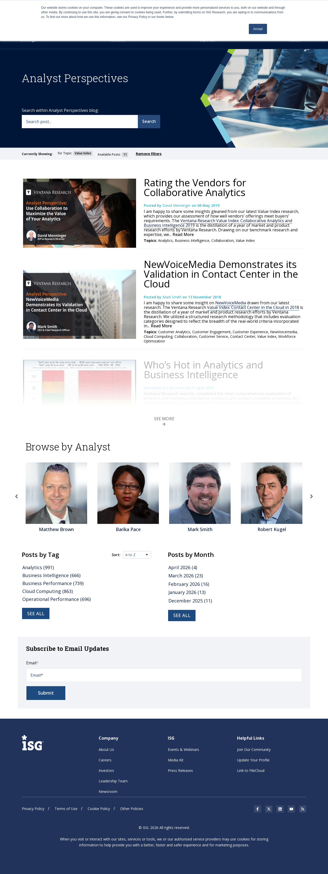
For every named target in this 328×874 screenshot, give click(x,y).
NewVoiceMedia (230, 303)
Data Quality (185, 422)
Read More (182, 234)
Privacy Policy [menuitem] (33, 808)
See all (35, 613)
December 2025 (190, 601)
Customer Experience (250, 331)
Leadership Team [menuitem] (113, 781)
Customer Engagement (211, 331)
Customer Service (213, 336)
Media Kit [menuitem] (175, 760)
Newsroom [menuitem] (108, 791)
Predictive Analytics (213, 422)
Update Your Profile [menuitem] (253, 760)
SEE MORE (164, 421)
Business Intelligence (192, 240)
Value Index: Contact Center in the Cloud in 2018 (253, 307)
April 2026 (182, 567)
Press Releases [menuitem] (180, 770)
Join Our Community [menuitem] (254, 749)
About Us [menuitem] (106, 749)
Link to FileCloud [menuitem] (250, 770)
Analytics (165, 240)
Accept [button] (258, 29)
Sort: (116, 555)
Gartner (237, 422)
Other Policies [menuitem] (131, 808)
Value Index (245, 240)
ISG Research (174, 387)
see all (181, 615)
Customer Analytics (174, 331)
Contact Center (242, 336)
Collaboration (222, 240)
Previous (16, 496)
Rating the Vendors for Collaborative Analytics (195, 187)
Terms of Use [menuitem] (66, 808)
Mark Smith (172, 297)
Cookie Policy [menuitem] (99, 808)
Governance (256, 422)
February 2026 (188, 584)
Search (149, 121)
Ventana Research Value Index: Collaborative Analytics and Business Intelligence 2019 (218, 223)
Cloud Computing (158, 336)
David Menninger (177, 205)
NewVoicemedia (283, 331)
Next (311, 496)
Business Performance (272, 427)
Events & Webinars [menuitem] (183, 749)
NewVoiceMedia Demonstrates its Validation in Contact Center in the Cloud (221, 273)
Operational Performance (56, 599)
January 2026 (187, 592)
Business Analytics (199, 427)
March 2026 (185, 576)
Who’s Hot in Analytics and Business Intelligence (203, 369)
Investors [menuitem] (106, 770)
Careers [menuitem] (105, 760)
